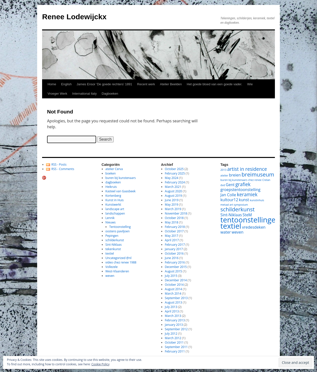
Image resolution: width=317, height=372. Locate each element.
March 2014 (173, 293)
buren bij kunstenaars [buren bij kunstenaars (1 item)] (233, 180)
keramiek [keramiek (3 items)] (247, 194)
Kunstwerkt (113, 204)
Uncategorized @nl (119, 258)
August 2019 (173, 196)
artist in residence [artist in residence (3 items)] (247, 169)
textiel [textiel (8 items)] (230, 226)
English (66, 84)
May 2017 (171, 236)
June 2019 (172, 200)
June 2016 (172, 258)
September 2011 (176, 347)
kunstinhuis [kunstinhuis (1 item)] (257, 200)
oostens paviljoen (118, 231)
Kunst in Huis (115, 200)
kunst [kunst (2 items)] (244, 199)
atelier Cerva (114, 169)
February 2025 (175, 173)
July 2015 (171, 276)
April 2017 (172, 240)
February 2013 (175, 320)
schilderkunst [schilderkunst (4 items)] (237, 209)
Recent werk (146, 84)
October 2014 (174, 285)
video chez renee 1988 (121, 262)
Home (52, 84)
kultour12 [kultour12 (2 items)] (229, 199)
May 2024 (171, 178)
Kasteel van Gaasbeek (121, 191)
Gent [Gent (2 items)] (230, 184)
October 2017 (174, 231)
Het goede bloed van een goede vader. (214, 84)
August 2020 (173, 191)
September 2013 (176, 298)
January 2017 (174, 249)
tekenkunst (113, 249)
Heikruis (111, 187)
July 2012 (171, 333)
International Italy (84, 93)
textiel (110, 253)
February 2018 (175, 227)
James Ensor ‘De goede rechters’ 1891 (104, 84)
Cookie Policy (100, 364)
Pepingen (112, 236)
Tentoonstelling (120, 227)
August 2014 (173, 289)
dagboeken (113, 182)
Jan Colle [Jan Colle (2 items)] (228, 194)
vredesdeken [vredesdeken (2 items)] (253, 227)
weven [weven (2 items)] (237, 232)
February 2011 (175, 351)
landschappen (115, 213)
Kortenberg (113, 196)
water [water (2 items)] (225, 232)
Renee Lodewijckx (74, 17)
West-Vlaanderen (117, 271)
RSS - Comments (63, 169)
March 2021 (173, 187)
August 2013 (173, 302)
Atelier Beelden (171, 84)
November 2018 (176, 213)
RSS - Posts (59, 164)
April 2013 (172, 311)
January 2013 (174, 325)
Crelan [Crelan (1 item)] (266, 180)
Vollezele (112, 267)
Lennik (110, 218)
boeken (111, 173)
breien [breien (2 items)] (235, 175)
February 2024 (175, 182)
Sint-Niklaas (114, 244)
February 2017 (175, 244)
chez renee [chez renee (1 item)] (255, 180)
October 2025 (174, 169)
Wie (250, 84)
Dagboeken (110, 93)
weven (110, 276)
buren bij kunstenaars (121, 178)
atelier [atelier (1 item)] (224, 175)
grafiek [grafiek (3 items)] (242, 184)
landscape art (115, 209)
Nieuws (111, 222)
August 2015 (173, 271)
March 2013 (173, 316)
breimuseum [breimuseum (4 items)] (257, 174)
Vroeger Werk (57, 93)
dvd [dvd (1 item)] (222, 185)
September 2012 (176, 329)
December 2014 (176, 280)
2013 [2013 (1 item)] (223, 170)
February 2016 (175, 262)
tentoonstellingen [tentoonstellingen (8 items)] (250, 220)
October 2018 (174, 218)
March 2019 (173, 209)
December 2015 (176, 267)
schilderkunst (115, 240)
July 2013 (171, 307)
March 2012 (173, 338)
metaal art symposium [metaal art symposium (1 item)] (234, 204)
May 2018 (171, 222)
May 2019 (171, 204)
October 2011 (174, 342)
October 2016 (174, 253)
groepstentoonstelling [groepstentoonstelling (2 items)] (240, 189)
